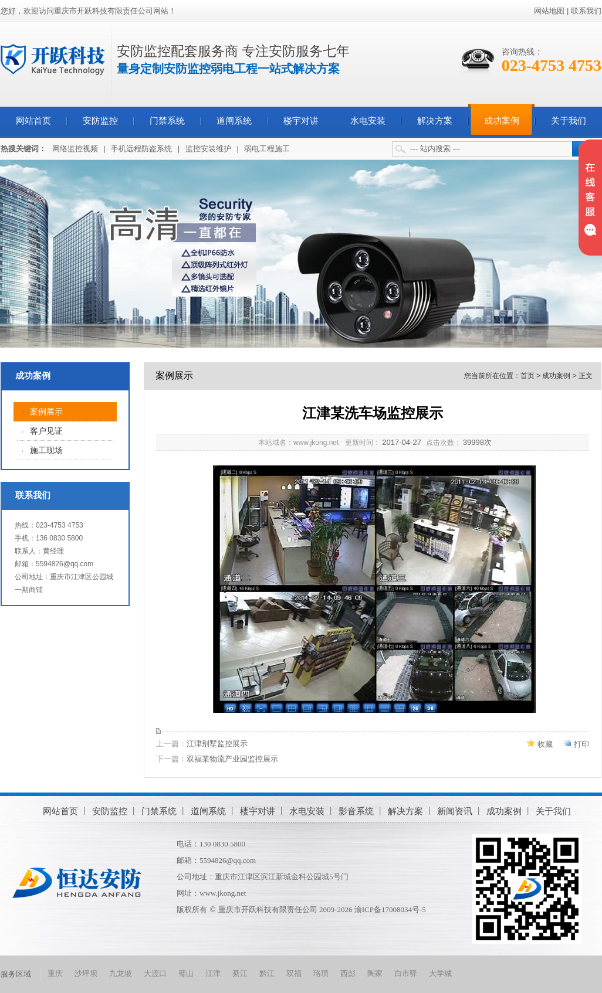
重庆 (55, 973)
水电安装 (367, 120)
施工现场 (46, 450)
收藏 (545, 744)
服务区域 (16, 974)
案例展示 (46, 411)
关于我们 (568, 120)
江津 (213, 973)
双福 (294, 973)
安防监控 (100, 120)
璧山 (186, 973)
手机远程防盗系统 (141, 148)
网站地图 (549, 10)
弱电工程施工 (267, 148)
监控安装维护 (208, 148)
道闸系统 (234, 120)
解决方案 (434, 120)
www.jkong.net (222, 893)
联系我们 (586, 10)
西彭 (348, 973)
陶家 (375, 973)
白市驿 (405, 973)
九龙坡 (120, 973)
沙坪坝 (86, 973)
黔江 (267, 973)
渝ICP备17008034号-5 (390, 909)
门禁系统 (167, 120)
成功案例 (501, 120)
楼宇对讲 (301, 120)
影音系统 (356, 811)
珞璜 (321, 973)
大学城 (440, 973)
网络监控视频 (75, 148)
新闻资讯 (454, 811)
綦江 (240, 973)
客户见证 (46, 431)
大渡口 (155, 973)
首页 (527, 376)
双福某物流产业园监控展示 (232, 758)
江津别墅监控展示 (217, 743)
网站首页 (33, 120)
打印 (581, 744)
